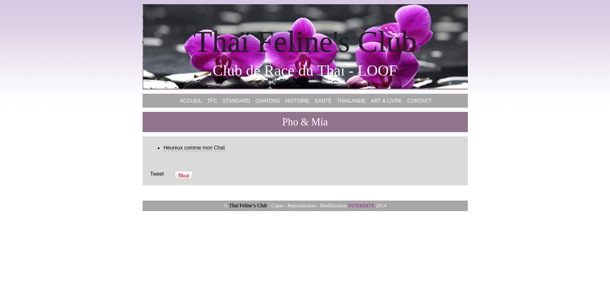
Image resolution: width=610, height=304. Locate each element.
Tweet (157, 174)
